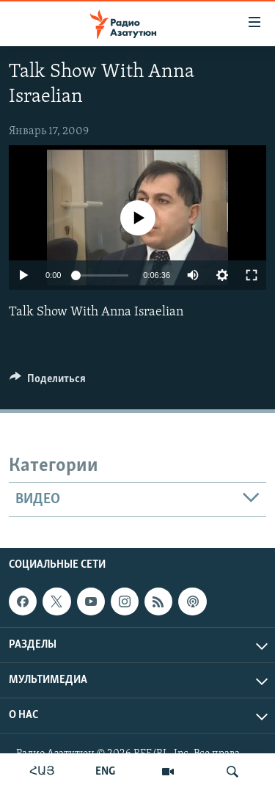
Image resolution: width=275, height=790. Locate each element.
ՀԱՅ (42, 772)
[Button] (48, 382)
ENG (105, 772)
